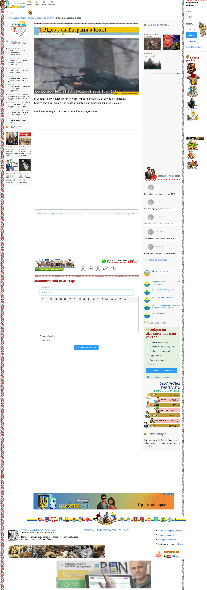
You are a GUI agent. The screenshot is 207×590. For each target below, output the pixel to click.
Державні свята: (162, 271)
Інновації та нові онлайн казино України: (17, 62)
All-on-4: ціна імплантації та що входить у (19, 112)
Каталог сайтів (106, 530)
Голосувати (154, 370)
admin (45, 34)
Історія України (35, 18)
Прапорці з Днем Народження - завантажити (16, 51)
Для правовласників (167, 540)
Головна (89, 530)
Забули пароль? (193, 47)
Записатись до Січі (194, 42)
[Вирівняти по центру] (61, 299)
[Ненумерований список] (70, 299)
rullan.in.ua (181, 544)
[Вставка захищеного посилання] (88, 299)
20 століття (49, 18)
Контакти (124, 530)
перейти (148, 446)
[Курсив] (47, 299)
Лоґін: (188, 11)
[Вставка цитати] (112, 299)
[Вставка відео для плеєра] (98, 299)
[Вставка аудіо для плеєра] (102, 299)
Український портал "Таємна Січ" (39, 530)
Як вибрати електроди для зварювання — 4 (18, 78)
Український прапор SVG (18, 120)
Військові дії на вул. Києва (48, 213)
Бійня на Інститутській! (125, 213)
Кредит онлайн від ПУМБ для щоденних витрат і (18, 96)
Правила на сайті (166, 535)
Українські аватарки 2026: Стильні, (18, 71)
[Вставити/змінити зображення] (94, 299)
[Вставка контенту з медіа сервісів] (106, 299)
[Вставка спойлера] (120, 299)
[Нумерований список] (74, 299)
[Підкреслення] (51, 299)
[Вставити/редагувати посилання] (84, 299)
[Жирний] (43, 299)
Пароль (189, 24)
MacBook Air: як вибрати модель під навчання (19, 104)
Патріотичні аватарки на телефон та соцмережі (19, 88)
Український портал (17, 18)
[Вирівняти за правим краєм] (65, 299)
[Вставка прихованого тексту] (124, 299)
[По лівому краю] (56, 299)
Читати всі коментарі (157, 260)
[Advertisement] (86, 239)
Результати (169, 370)
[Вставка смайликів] (80, 299)
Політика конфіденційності (170, 531)
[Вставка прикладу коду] (116, 299)
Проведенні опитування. (157, 377)
